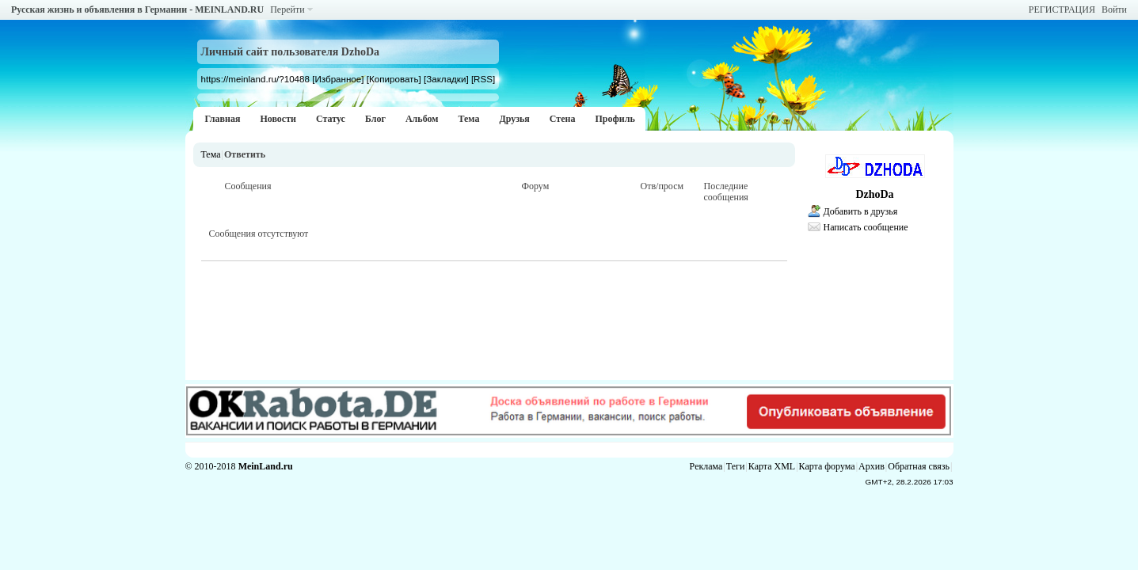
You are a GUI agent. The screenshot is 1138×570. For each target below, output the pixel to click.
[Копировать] (394, 79)
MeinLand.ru (265, 466)
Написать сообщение (866, 227)
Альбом (422, 118)
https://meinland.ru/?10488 (255, 79)
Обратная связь (919, 466)
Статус (330, 118)
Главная (223, 118)
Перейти (287, 9)
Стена (563, 118)
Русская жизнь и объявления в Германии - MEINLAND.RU (137, 9)
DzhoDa (874, 194)
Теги (735, 466)
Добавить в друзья (861, 211)
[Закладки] (446, 79)
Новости (278, 118)
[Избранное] (337, 79)
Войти (1114, 9)
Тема (468, 118)
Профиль (614, 118)
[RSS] (483, 79)
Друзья (514, 118)
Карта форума (827, 466)
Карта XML (771, 466)
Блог (375, 118)
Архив (871, 466)
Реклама (706, 466)
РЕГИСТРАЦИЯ (1062, 9)
